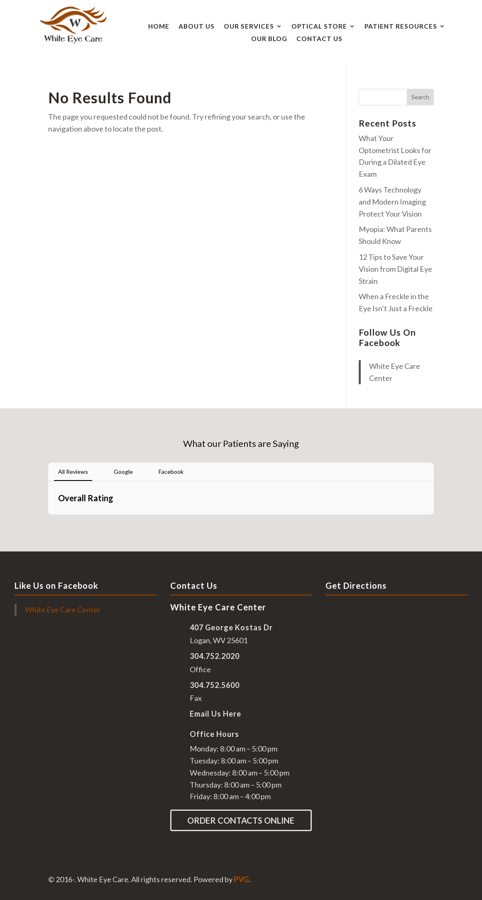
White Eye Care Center (62, 609)
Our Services (249, 26)
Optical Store (319, 26)
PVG (241, 879)
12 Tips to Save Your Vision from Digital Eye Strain (395, 268)
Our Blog (269, 39)
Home (158, 26)
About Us (197, 26)
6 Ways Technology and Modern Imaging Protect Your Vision (392, 201)
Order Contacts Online (240, 820)
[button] (48, 522)
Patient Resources (401, 26)
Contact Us (319, 39)
